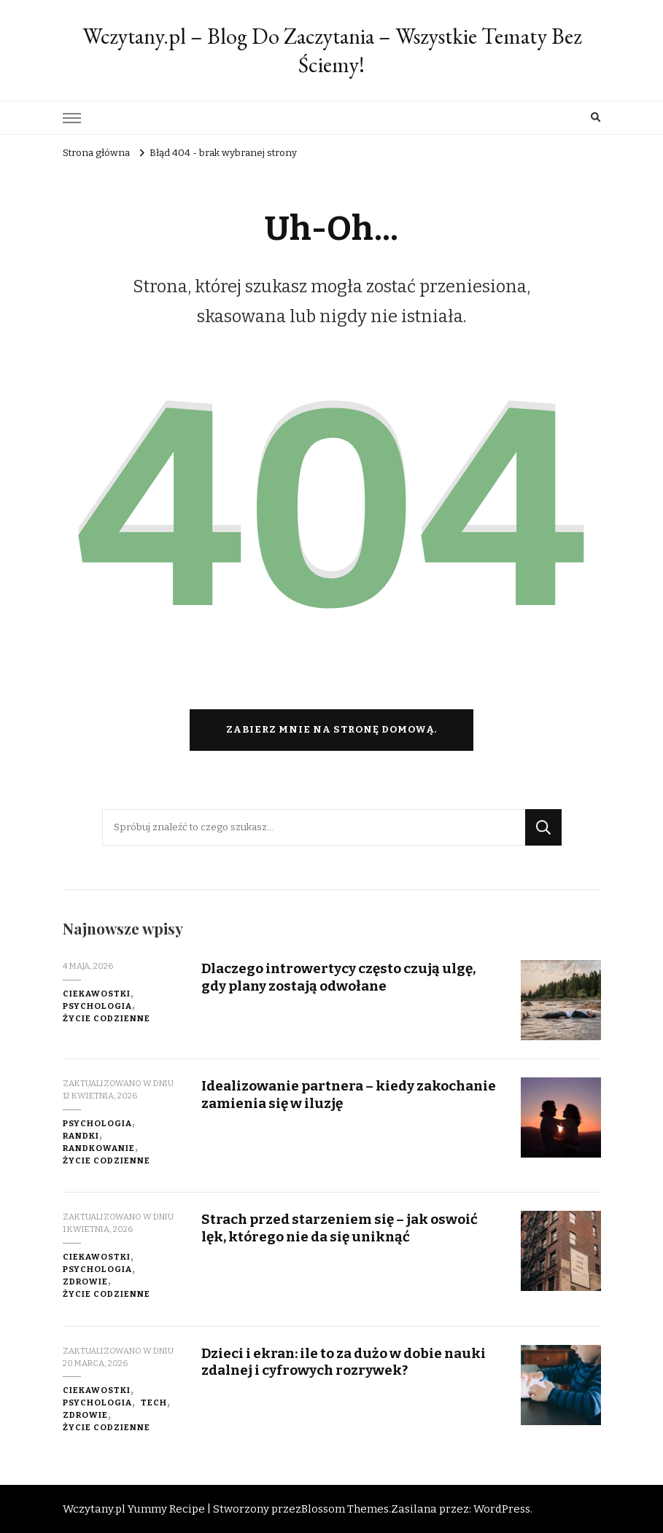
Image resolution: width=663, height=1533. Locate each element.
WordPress (501, 1509)
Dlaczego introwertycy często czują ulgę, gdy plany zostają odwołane (338, 977)
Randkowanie (99, 1148)
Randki (81, 1136)
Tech (154, 1402)
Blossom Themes (345, 1509)
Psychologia (97, 1006)
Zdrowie (85, 1281)
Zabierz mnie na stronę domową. (331, 730)
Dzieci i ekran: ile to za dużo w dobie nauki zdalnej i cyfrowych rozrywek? (343, 1361)
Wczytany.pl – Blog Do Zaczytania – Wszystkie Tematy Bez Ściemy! (331, 50)
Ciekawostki (97, 993)
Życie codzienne (106, 1018)
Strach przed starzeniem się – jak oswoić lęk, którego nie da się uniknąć (339, 1227)
